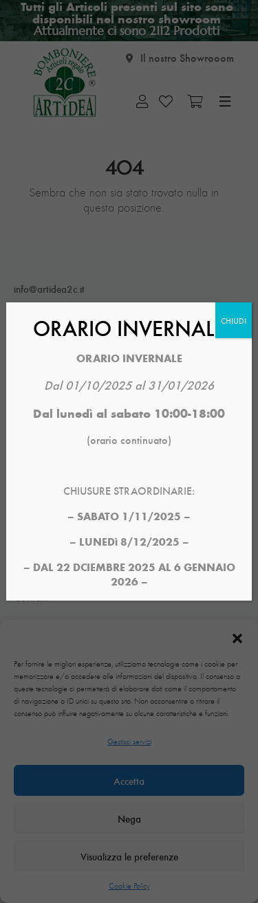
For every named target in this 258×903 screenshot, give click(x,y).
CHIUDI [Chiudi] (233, 320)
